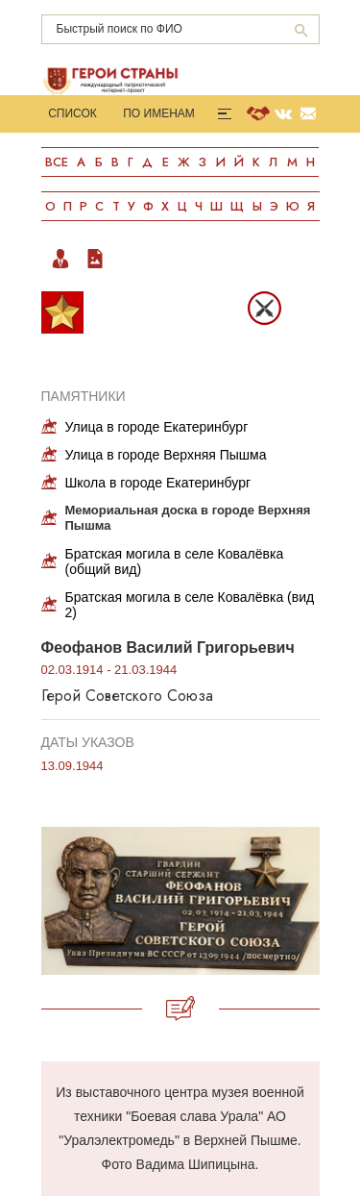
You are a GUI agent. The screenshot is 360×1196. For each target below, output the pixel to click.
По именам (159, 113)
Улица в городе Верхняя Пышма (166, 454)
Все (56, 162)
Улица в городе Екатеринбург (157, 427)
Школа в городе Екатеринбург (158, 482)
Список (72, 113)
